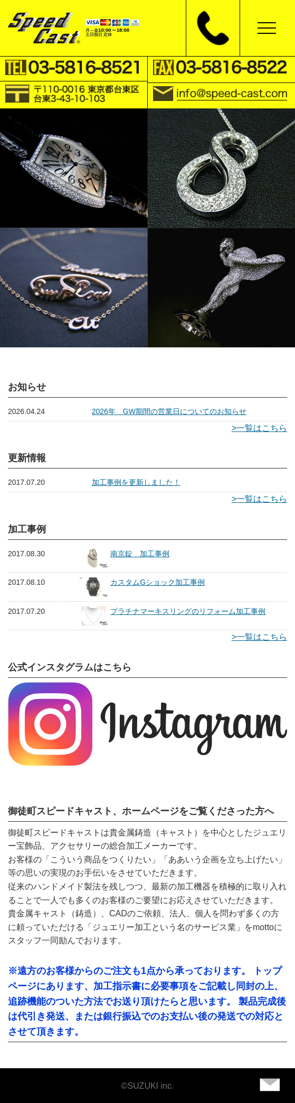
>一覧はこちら (259, 428)
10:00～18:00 (113, 30)
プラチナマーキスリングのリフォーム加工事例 (187, 611)
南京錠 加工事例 (139, 553)
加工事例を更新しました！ (136, 482)
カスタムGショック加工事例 (157, 582)
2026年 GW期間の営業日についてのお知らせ (169, 411)
